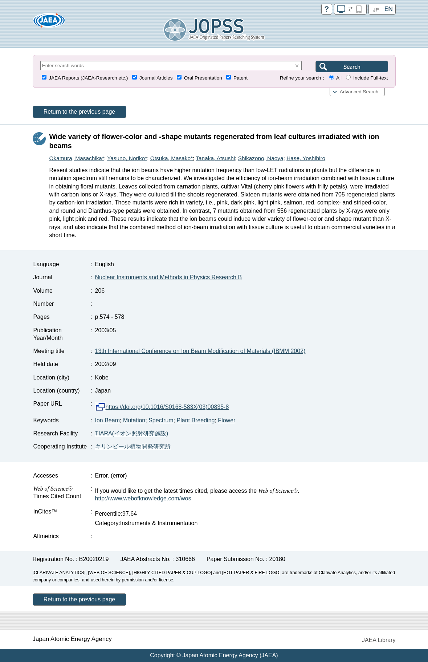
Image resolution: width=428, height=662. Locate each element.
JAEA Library (378, 640)
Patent (240, 78)
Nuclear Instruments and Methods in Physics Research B (168, 277)
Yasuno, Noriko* (127, 158)
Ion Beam (107, 420)
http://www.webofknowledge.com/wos (143, 498)
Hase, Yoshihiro (305, 158)
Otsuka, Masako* (171, 158)
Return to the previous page (79, 112)
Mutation (134, 420)
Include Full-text (370, 78)
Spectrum (160, 420)
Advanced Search (359, 91)
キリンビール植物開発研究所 (133, 446)
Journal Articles (156, 78)
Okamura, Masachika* (76, 158)
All (339, 78)
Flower (226, 420)
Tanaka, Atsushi (215, 158)
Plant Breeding (196, 420)
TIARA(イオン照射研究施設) (131, 433)
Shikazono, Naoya (261, 158)
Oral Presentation (203, 78)
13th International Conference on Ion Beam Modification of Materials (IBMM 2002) (200, 351)
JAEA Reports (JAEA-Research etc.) (88, 78)
